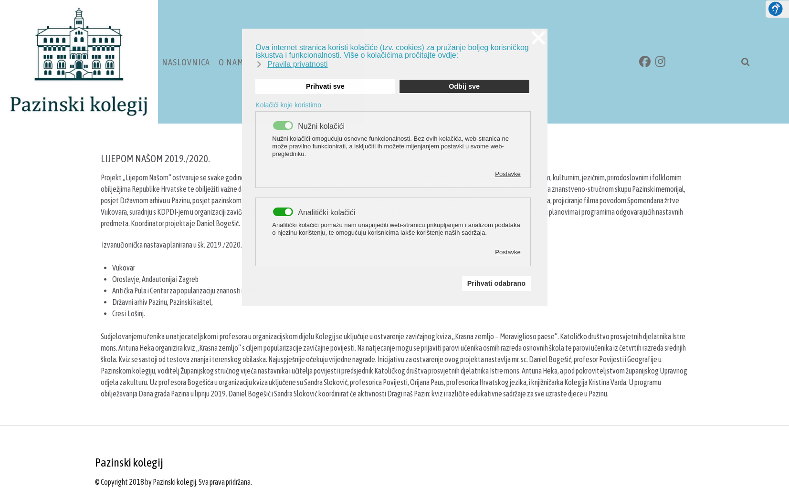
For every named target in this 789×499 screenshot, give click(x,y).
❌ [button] (538, 37)
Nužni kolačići (321, 126)
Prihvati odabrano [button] (496, 283)
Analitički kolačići (326, 213)
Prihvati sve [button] (325, 86)
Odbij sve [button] (464, 86)
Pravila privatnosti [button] (297, 64)
